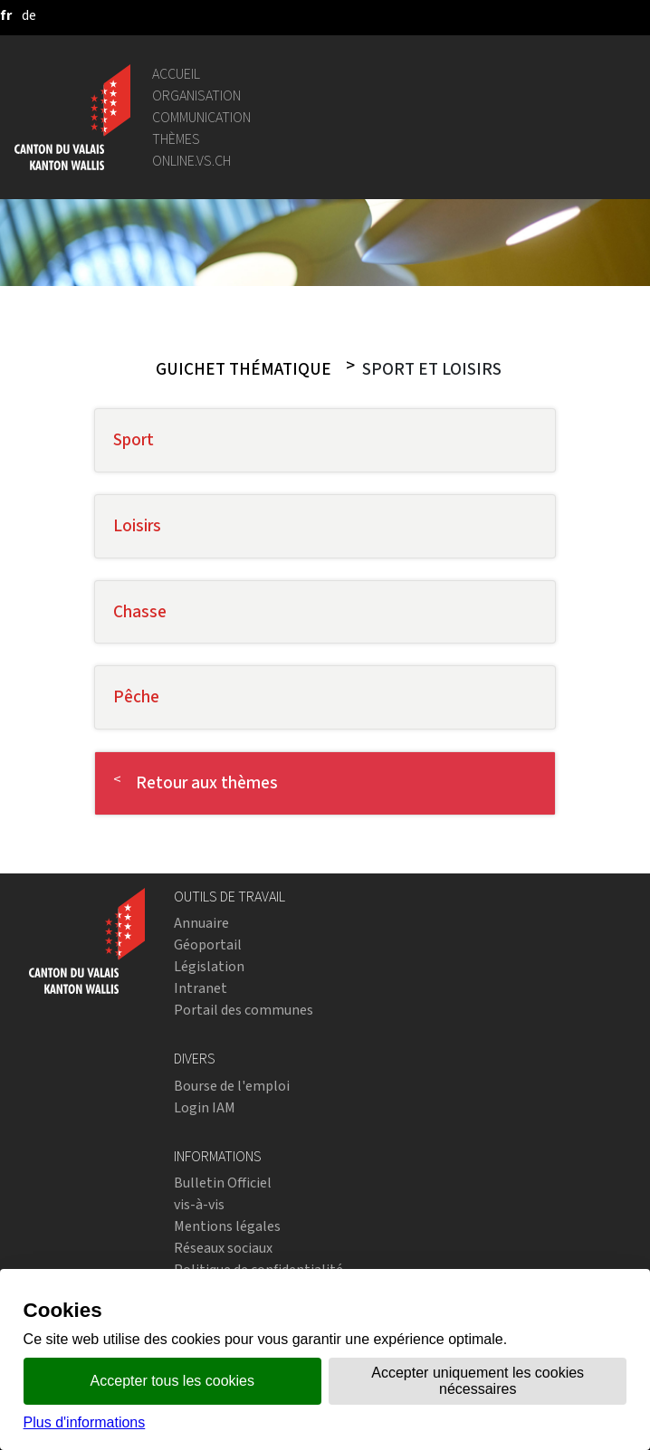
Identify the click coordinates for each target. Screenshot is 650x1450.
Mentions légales (227, 1225)
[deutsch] (29, 14)
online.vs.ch (191, 160)
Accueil (176, 73)
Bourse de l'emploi (232, 1085)
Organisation (196, 95)
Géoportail (208, 944)
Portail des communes (243, 1009)
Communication (201, 117)
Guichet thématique (243, 369)
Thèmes (176, 138)
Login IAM (204, 1107)
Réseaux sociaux (223, 1247)
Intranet (200, 987)
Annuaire (201, 922)
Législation (209, 966)
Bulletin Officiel (223, 1182)
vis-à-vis (199, 1204)
